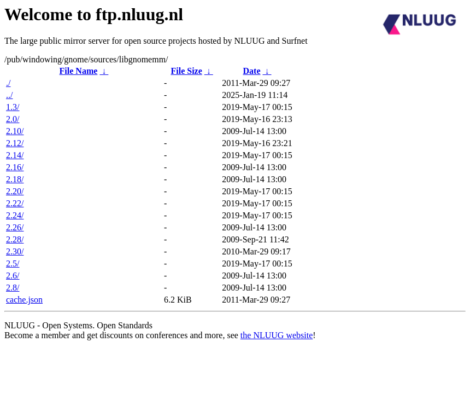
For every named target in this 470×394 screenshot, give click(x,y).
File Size (186, 71)
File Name (79, 71)
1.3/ (12, 107)
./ (8, 83)
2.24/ (15, 215)
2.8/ (12, 287)
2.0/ (12, 119)
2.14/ (15, 155)
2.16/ (15, 167)
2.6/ (12, 275)
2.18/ (15, 179)
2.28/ (15, 239)
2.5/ (12, 263)
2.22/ (15, 203)
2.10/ (15, 131)
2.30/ (15, 251)
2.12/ (15, 143)
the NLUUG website (276, 335)
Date (252, 71)
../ (9, 95)
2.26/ (15, 227)
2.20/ (15, 191)
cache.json (24, 299)
